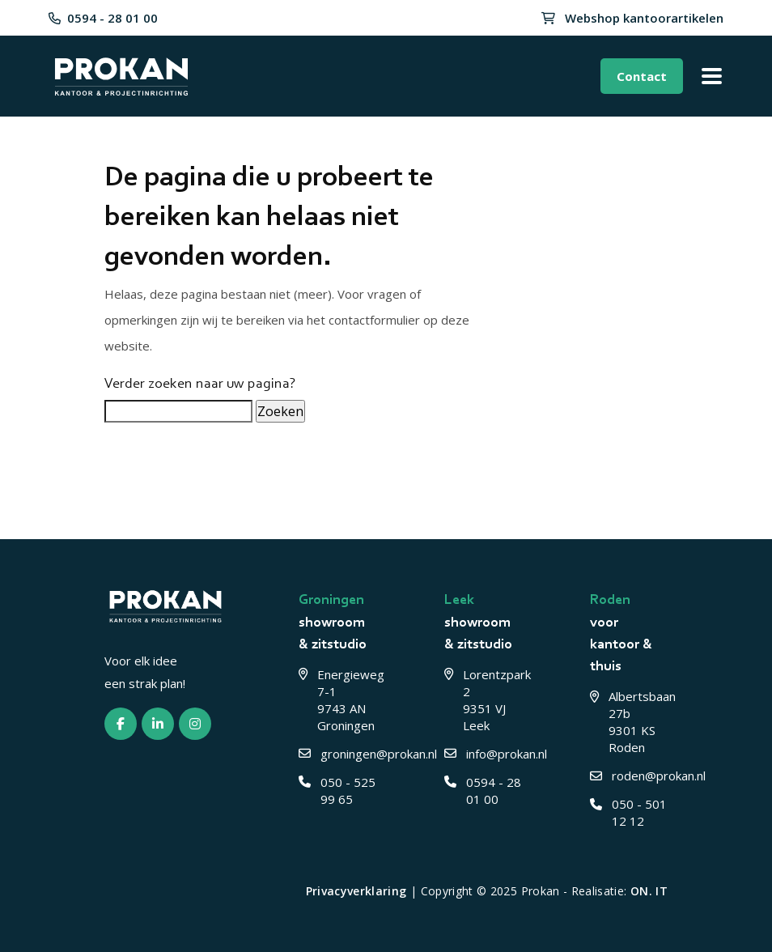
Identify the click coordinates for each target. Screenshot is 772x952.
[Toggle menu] (711, 76)
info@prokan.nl (483, 754)
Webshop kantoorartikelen (632, 18)
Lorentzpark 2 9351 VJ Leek (483, 699)
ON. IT (649, 891)
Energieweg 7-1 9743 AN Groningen (337, 699)
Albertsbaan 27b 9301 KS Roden (629, 721)
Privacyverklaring (356, 891)
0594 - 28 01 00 (103, 18)
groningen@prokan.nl (337, 754)
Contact (642, 76)
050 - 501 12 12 (628, 812)
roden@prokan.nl (629, 775)
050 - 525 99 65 (337, 790)
